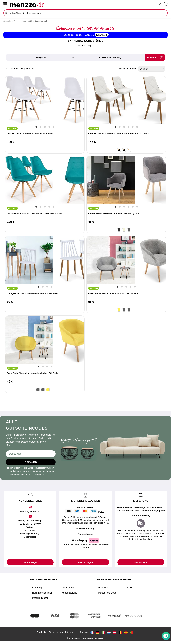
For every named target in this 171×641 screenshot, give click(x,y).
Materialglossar (40, 598)
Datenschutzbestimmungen (41, 468)
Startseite (7, 21)
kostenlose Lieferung (110, 57)
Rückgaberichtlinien (42, 592)
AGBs (129, 587)
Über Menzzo (105, 587)
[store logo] (84, 4)
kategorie (41, 57)
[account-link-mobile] (161, 4)
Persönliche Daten (107, 592)
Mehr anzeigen (30, 562)
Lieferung (37, 587)
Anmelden (31, 461)
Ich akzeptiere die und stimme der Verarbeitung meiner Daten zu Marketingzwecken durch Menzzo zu (30, 471)
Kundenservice (69, 592)
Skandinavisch (20, 21)
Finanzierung (68, 587)
